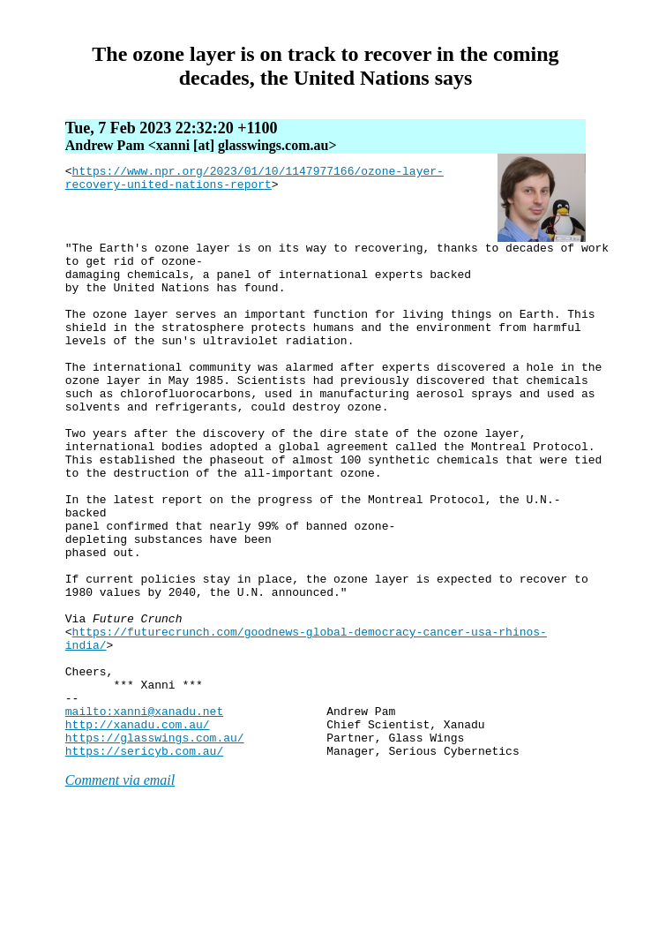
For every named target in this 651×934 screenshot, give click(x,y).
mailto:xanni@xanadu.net (144, 806)
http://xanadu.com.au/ (137, 822)
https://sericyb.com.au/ (144, 854)
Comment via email (120, 883)
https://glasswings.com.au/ (154, 838)
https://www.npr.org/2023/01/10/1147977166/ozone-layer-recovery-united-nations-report (254, 181)
